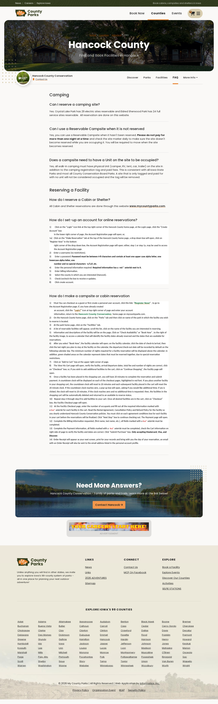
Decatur (187, 635)
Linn (61, 652)
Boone (165, 626)
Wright (186, 670)
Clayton (83, 635)
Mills (40, 657)
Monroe (104, 657)
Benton (125, 626)
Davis (165, 635)
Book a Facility (171, 571)
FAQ (174, 81)
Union (144, 665)
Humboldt (23, 648)
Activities (167, 588)
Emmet (104, 639)
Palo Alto (43, 661)
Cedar (145, 630)
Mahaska (167, 652)
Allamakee (65, 626)
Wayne (63, 670)
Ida (40, 648)
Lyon (123, 652)
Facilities (160, 81)
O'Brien (166, 657)
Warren (22, 670)
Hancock (116, 38)
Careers (29, 3)
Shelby (42, 665)
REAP (122, 694)
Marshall (22, 657)
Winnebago (106, 670)
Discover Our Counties (176, 582)
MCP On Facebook (135, 577)
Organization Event (104, 694)
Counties (156, 15)
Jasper (104, 648)
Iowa (61, 648)
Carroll (103, 630)
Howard (187, 643)
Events (176, 15)
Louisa (83, 652)
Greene (22, 643)
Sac (185, 661)
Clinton (104, 635)
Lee (40, 652)
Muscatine (147, 657)
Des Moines (44, 639)
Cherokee (188, 630)
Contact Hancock (107, 512)
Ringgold (167, 661)
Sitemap (90, 588)
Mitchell (63, 657)
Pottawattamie (129, 661)
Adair (21, 626)
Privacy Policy (81, 694)
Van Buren (168, 665)
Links (88, 577)
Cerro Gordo (169, 630)
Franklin (166, 639)
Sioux (62, 665)
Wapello (187, 665)
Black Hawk (147, 626)
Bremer (187, 626)
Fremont (187, 639)
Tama (103, 665)
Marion (186, 652)
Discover (131, 81)
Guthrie (63, 643)
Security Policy (136, 694)
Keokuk (187, 648)
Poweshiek (147, 661)
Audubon (105, 626)
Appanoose (86, 626)
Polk (102, 661)
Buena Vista (44, 630)
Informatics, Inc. (150, 688)
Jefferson (126, 648)
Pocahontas (86, 661)
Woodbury (147, 670)
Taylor (124, 665)
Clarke (41, 635)
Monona (84, 657)
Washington (44, 670)
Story (82, 665)
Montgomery (128, 657)
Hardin (124, 643)
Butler (62, 630)
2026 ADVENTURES (96, 582)
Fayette (125, 639)
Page (21, 661)
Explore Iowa (43, 3)
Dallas (144, 635)
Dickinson (64, 639)
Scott (20, 665)
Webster (84, 670)
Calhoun (84, 630)
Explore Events (171, 577)
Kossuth (22, 652)
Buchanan (23, 630)
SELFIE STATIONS (171, 593)
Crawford (126, 635)
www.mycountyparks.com (146, 210)
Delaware (23, 639)
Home (93, 38)
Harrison (146, 643)
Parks (145, 81)
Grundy (42, 643)
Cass (123, 630)
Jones (165, 648)
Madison (146, 652)
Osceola (187, 657)
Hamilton (84, 643)
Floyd (144, 639)
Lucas (103, 652)
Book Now (133, 15)
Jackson (84, 648)
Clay (61, 635)
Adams (42, 626)
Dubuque (84, 639)
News (18, 3)
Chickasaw (24, 635)
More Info (190, 81)
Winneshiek (127, 670)
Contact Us (39, 83)
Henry (165, 643)
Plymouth (64, 661)
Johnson (146, 648)
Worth (165, 670)
